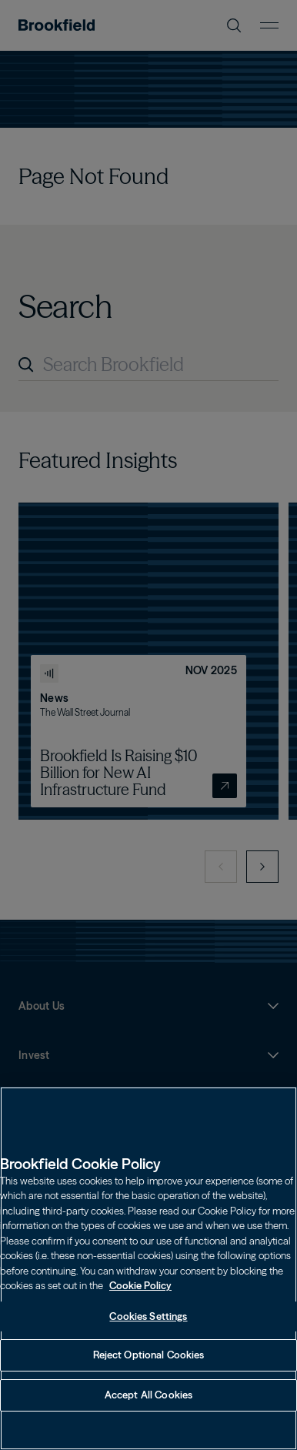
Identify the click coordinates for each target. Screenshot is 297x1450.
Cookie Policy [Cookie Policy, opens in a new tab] (140, 1302)
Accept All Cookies (148, 1411)
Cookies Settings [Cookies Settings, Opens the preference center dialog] (148, 1332)
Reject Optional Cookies (149, 1371)
